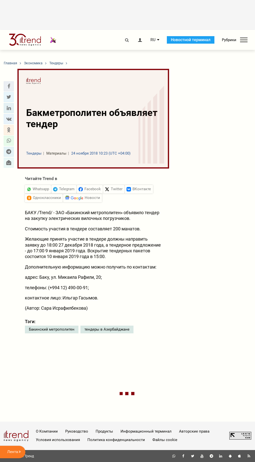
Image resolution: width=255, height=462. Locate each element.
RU (152, 40)
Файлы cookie (164, 440)
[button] (8, 86)
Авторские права (194, 431)
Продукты (104, 431)
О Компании (47, 431)
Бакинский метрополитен (51, 329)
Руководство (76, 431)
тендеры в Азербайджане (106, 329)
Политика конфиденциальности (116, 440)
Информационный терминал (146, 431)
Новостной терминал (190, 39)
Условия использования (58, 440)
